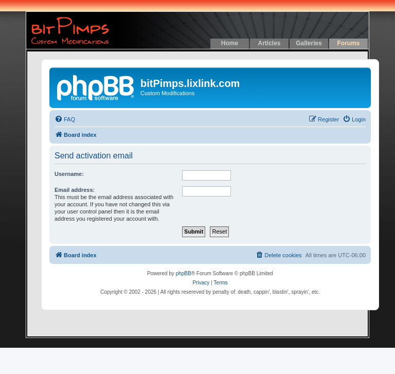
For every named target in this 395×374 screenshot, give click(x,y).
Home (229, 43)
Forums (348, 43)
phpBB (183, 273)
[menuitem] (65, 119)
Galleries (309, 43)
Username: (69, 174)
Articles (269, 43)
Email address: (75, 190)
